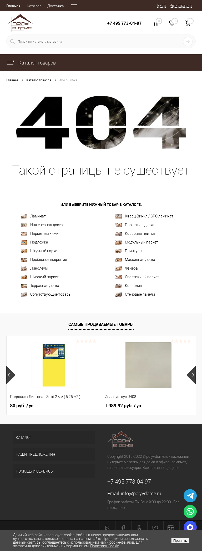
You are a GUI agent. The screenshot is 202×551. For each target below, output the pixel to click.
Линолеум (34, 268)
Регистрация (181, 5)
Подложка (34, 242)
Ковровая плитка (135, 233)
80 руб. (22, 406)
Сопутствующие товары (46, 294)
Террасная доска (40, 286)
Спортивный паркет (137, 277)
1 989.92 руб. (123, 406)
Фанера (126, 268)
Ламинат (33, 216)
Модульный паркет (136, 242)
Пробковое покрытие (44, 259)
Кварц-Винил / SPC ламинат (144, 216)
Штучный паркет (40, 251)
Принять (180, 541)
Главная (13, 6)
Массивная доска (135, 259)
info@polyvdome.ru (141, 493)
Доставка (55, 6)
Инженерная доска (42, 225)
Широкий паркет (40, 277)
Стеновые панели (135, 294)
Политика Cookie (104, 546)
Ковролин (128, 286)
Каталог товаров (31, 63)
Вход (161, 5)
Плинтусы (128, 251)
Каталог (34, 6)
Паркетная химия (40, 233)
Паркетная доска (134, 225)
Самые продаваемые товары (101, 324)
